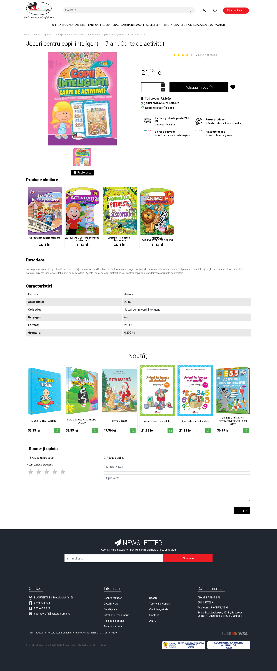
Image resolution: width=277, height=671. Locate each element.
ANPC (152, 617)
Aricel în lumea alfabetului (157, 417)
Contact (154, 611)
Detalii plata (110, 605)
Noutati (220, 21)
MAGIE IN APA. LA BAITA (44, 417)
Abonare (188, 554)
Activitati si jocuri (42, 31)
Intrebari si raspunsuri (116, 611)
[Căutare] (189, 9)
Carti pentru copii (132, 21)
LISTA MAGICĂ (119, 417)
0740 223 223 (42, 599)
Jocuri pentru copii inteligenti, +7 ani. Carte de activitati (115, 31)
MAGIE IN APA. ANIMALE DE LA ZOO (81, 417)
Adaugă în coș (199, 84)
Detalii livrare (111, 600)
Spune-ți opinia (207, 51)
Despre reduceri (113, 594)
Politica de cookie (114, 617)
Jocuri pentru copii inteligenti (69, 31)
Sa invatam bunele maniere (44, 234)
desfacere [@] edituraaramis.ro (52, 610)
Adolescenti (154, 21)
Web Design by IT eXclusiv (94, 641)
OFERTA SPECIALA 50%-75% (197, 21)
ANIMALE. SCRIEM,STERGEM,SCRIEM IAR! (157, 236)
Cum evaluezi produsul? (41, 461)
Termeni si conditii (160, 600)
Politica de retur (113, 623)
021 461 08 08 (42, 604)
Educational (111, 21)
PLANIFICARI (94, 21)
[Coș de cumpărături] (236, 8)
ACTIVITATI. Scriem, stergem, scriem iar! (82, 235)
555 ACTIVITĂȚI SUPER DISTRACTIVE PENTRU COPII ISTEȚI (233, 417)
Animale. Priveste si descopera (119, 235)
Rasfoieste (82, 169)
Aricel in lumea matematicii (195, 417)
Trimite (242, 507)
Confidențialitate (158, 605)
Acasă (26, 31)
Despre (153, 594)
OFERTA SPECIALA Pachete (68, 21)
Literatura (171, 21)
